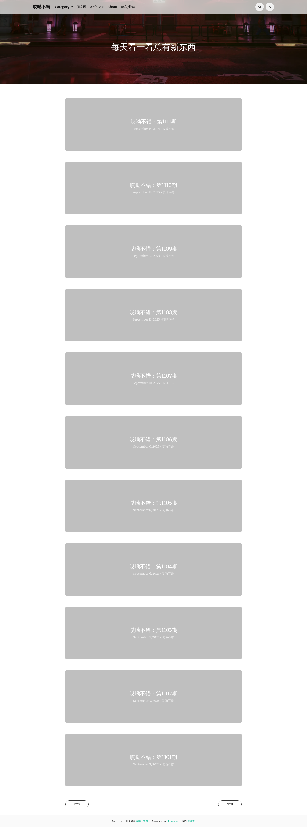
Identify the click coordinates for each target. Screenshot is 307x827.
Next (228, 804)
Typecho (173, 821)
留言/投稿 (128, 7)
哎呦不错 (41, 6)
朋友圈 (81, 7)
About (113, 7)
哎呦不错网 (142, 821)
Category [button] (63, 7)
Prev (78, 804)
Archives (97, 7)
